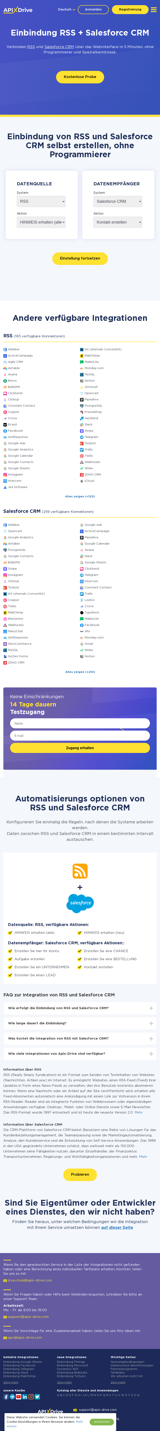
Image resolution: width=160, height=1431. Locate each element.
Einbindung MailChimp (19, 1376)
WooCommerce (20, 644)
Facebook (15, 431)
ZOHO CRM (93, 474)
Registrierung (130, 9)
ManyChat (15, 631)
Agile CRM (15, 362)
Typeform (92, 612)
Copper (13, 412)
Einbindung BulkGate (72, 1373)
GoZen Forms (18, 656)
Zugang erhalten (80, 748)
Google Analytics (20, 449)
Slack (88, 424)
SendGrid (91, 418)
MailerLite (92, 362)
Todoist (90, 443)
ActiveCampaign (20, 356)
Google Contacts (21, 462)
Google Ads (16, 443)
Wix (87, 631)
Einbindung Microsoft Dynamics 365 (72, 1367)
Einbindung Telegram (18, 1369)
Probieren (80, 1174)
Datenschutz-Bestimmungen (132, 1365)
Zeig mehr (10, 1382)
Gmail (89, 644)
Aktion (22, 213)
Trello (89, 449)
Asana (12, 374)
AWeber (14, 349)
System (22, 193)
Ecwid (12, 424)
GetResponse (18, 437)
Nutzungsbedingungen (127, 1362)
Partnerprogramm (124, 1369)
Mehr (139, 1112)
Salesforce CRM (59, 47)
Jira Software (17, 487)
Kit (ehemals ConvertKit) (103, 349)
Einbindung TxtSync (71, 1376)
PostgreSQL (94, 406)
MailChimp (92, 356)
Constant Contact (21, 406)
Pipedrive (92, 399)
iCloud (89, 481)
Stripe (89, 431)
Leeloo (90, 600)
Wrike (89, 468)
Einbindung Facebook (19, 1365)
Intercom (14, 481)
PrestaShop (93, 412)
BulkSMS (14, 387)
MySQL (90, 374)
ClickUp (13, 399)
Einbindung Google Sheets (22, 1362)
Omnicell (91, 387)
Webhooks (92, 462)
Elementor (15, 619)
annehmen (101, 1422)
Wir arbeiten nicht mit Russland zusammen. (127, 1378)
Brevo (12, 381)
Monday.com (94, 368)
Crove (12, 418)
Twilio (89, 456)
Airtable (14, 368)
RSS (31, 47)
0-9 (136, 1395)
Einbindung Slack (15, 1373)
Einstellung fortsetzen (80, 258)
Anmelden (93, 9)
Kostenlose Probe (80, 77)
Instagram (15, 474)
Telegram (91, 437)
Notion (90, 381)
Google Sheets (19, 468)
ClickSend (15, 393)
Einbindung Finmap (71, 1362)
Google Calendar (20, 456)
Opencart (92, 393)
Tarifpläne (118, 1373)
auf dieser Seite (117, 1228)
